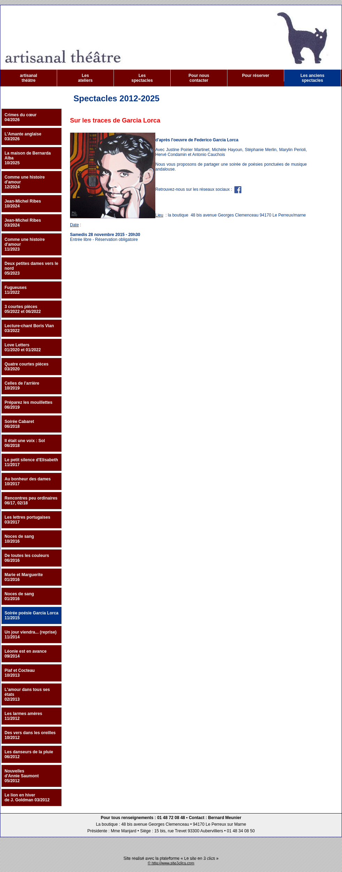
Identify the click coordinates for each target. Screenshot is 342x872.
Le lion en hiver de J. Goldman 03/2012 (27, 797)
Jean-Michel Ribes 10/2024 (23, 204)
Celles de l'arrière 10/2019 (22, 386)
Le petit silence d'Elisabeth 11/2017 (31, 462)
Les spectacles (142, 78)
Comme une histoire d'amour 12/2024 (25, 182)
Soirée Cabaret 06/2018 (19, 424)
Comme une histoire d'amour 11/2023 (25, 244)
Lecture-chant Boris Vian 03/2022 (29, 328)
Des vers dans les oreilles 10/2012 (30, 735)
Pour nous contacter (198, 78)
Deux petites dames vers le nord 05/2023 (31, 268)
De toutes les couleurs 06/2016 (27, 558)
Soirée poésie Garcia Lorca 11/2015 (32, 615)
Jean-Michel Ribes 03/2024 (23, 223)
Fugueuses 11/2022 (15, 290)
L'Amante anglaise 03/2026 (23, 136)
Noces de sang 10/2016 (19, 539)
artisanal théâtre (28, 78)
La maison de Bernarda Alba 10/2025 (28, 158)
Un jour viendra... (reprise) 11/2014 (30, 634)
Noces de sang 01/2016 (19, 596)
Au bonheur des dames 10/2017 (28, 481)
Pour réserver (255, 75)
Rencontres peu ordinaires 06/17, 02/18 (31, 500)
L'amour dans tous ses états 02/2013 (27, 694)
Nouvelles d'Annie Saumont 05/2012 (22, 776)
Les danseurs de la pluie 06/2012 (29, 754)
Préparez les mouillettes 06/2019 (28, 405)
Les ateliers (85, 78)
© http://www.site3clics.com (171, 863)
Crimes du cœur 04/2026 (21, 117)
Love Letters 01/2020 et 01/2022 (23, 347)
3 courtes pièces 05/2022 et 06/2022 (23, 309)
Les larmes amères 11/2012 (23, 716)
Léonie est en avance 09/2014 (26, 654)
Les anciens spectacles (313, 78)
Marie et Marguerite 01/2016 (24, 577)
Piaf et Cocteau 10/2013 (20, 673)
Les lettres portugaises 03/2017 (27, 520)
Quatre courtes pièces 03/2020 (26, 366)
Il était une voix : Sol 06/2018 (25, 443)
